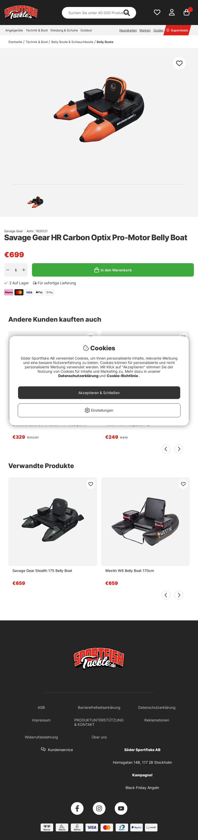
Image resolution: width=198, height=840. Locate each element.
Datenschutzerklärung (78, 375)
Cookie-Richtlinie (123, 375)
